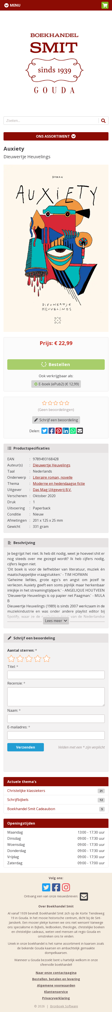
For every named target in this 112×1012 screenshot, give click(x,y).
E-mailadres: (17, 727)
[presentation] (35, 761)
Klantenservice (56, 992)
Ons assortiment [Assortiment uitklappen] (53, 136)
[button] (104, 5)
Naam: (12, 710)
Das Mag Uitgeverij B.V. (52, 489)
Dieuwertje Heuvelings (51, 465)
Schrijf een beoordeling (56, 420)
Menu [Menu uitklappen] (15, 5)
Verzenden (25, 747)
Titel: (11, 666)
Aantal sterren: (20, 650)
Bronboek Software (64, 1006)
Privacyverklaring (56, 998)
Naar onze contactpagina (56, 973)
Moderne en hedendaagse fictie (59, 483)
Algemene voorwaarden (56, 985)
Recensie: (14, 683)
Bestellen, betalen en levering (56, 979)
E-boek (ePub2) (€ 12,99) (56, 384)
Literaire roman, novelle (53, 477)
